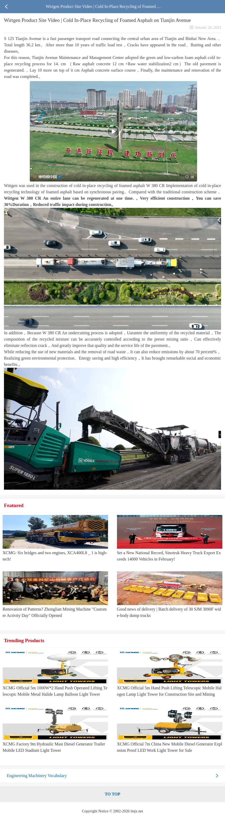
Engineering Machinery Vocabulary (37, 775)
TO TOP (112, 794)
